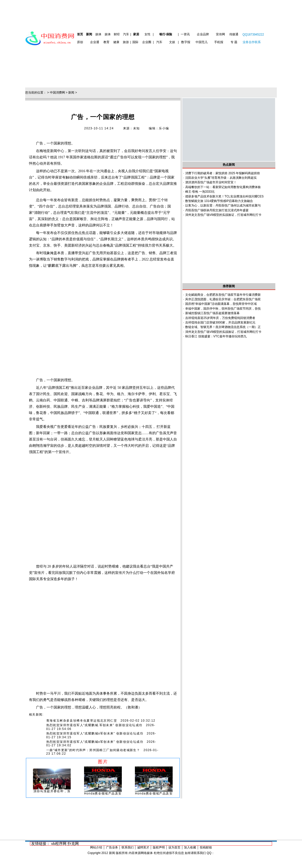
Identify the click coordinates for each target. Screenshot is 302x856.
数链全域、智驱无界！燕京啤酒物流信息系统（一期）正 (223, 327)
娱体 (98, 34)
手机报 (218, 42)
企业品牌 (203, 34)
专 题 (234, 42)
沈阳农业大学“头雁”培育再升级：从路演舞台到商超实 (221, 178)
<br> (103, 323)
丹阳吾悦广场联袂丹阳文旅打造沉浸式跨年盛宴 (217, 210)
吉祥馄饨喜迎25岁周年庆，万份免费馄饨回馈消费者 (220, 318)
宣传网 (220, 34)
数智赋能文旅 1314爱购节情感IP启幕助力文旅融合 (219, 201)
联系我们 (128, 847)
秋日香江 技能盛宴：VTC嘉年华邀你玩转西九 (215, 336)
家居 (136, 34)
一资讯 (185, 34)
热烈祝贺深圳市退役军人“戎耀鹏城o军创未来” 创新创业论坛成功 (94, 733)
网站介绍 (96, 847)
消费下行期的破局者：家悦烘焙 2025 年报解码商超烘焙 (222, 173)
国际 (135, 42)
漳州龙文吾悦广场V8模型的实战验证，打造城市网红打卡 (223, 215)
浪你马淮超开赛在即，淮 (51, 791)
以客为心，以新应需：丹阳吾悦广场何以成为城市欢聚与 (223, 205)
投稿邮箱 (206, 847)
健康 (116, 42)
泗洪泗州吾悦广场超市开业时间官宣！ (211, 182)
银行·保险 (165, 34)
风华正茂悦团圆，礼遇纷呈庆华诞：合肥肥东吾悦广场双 (223, 299)
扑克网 (73, 843)
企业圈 (146, 42)
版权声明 (159, 847)
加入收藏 (190, 847)
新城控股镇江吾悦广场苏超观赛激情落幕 (212, 313)
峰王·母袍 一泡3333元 (200, 191)
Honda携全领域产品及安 (103, 793)
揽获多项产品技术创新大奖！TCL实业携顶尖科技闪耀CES (224, 196)
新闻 (89, 34)
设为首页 (174, 847)
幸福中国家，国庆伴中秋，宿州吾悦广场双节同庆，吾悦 (223, 308)
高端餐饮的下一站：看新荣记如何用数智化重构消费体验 (223, 187)
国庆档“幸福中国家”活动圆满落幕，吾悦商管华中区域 (221, 304)
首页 (80, 34)
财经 (117, 34)
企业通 (94, 42)
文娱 (172, 42)
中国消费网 (57, 92)
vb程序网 (58, 843)
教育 (106, 42)
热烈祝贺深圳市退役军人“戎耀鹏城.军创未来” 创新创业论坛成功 (94, 725)
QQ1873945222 (253, 34)
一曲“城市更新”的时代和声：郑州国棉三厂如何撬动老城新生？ (93, 750)
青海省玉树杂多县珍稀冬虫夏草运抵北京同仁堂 (81, 720)
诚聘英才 (143, 847)
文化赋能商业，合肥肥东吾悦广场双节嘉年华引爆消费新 (223, 295)
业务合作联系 (252, 42)
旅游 (126, 42)
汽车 (126, 34)
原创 (80, 42)
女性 (147, 34)
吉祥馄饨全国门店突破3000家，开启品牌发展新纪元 (220, 322)
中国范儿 (202, 42)
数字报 (185, 42)
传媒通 (233, 34)
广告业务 (112, 847)
